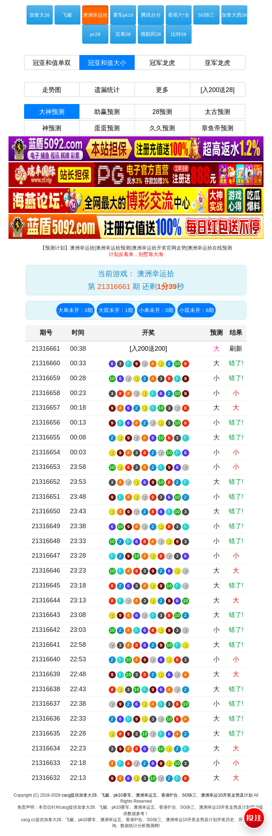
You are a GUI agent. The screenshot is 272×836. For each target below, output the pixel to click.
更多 (162, 89)
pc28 (95, 34)
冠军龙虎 (162, 62)
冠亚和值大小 (107, 62)
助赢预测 (107, 111)
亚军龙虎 (217, 62)
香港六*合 (178, 15)
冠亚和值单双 (52, 62)
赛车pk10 (123, 15)
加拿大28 (39, 15)
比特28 (178, 34)
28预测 (162, 111)
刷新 (236, 348)
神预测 (51, 128)
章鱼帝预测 (217, 128)
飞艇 (67, 15)
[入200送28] (217, 89)
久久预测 (162, 128)
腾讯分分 (151, 15)
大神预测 (51, 111)
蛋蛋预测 (107, 128)
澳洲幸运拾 (95, 15)
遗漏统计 (107, 89)
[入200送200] (148, 348)
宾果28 (123, 34)
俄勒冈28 (151, 34)
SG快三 (206, 15)
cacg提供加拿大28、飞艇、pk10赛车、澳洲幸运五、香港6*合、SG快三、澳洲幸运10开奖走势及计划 (157, 795)
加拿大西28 (234, 15)
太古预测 (217, 111)
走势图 (51, 89)
